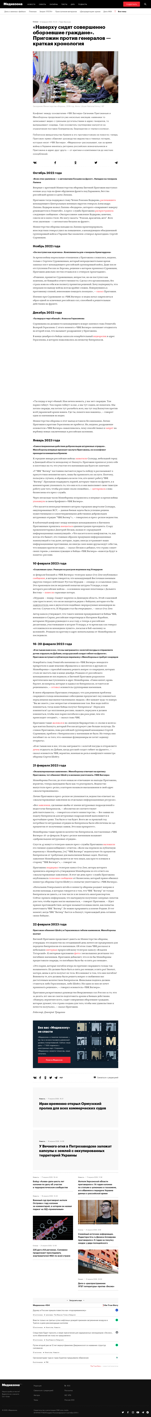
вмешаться (67, 526)
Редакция (37, 1385)
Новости (31, 4)
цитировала (99, 489)
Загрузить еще (75, 1300)
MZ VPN (68, 1395)
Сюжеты (42, 4)
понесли (49, 593)
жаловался (58, 723)
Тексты (64, 4)
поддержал (52, 868)
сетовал (55, 687)
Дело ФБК (107, 11)
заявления (44, 805)
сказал (100, 292)
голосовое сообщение (61, 878)
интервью (51, 950)
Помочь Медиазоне (54, 1060)
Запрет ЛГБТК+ (46, 11)
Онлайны (54, 4)
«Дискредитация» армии (90, 11)
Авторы (37, 1395)
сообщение (39, 578)
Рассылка (69, 1390)
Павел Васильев (65, 22)
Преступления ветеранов (66, 11)
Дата (73, 4)
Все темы (122, 11)
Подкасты (82, 4)
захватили (81, 459)
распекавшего (108, 200)
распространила (104, 211)
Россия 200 (69, 1399)
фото (77, 953)
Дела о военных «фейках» (15, 11)
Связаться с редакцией (106, 1077)
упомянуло (39, 501)
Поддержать (131, 4)
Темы (36, 1399)
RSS (67, 1385)
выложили (109, 845)
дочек (36, 750)
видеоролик (99, 336)
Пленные (33, 11)
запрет (109, 428)
